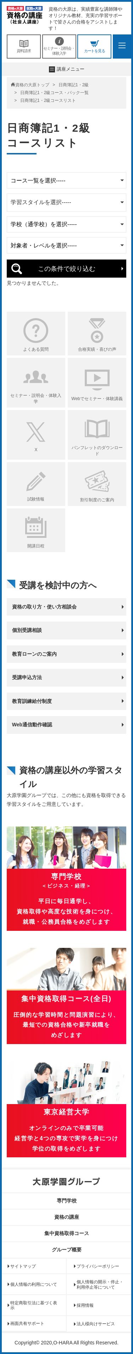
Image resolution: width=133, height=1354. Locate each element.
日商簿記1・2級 (74, 84)
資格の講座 (66, 1217)
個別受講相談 (27, 630)
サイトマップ (23, 1266)
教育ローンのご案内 (34, 654)
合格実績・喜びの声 (97, 349)
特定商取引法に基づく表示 (33, 1305)
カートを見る (94, 46)
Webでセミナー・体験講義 (96, 398)
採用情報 (85, 1305)
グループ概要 (67, 1249)
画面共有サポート (27, 1323)
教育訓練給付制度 (32, 701)
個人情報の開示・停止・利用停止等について (100, 1284)
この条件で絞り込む (66, 268)
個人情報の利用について (33, 1284)
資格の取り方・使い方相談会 (44, 607)
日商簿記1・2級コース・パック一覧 (54, 92)
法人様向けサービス (96, 1323)
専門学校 (67, 1200)
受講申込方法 (27, 677)
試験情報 (35, 499)
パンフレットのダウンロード (97, 450)
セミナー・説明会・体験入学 (59, 46)
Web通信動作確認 (32, 724)
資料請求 (23, 46)
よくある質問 (36, 349)
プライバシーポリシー (98, 1266)
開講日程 (35, 546)
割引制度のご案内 (97, 499)
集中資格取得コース (66, 1233)
